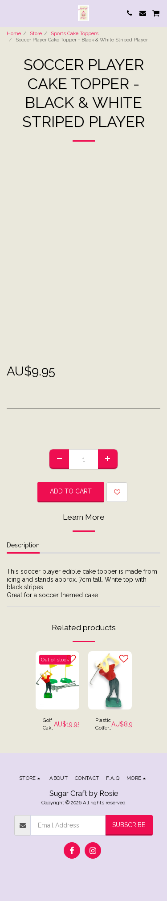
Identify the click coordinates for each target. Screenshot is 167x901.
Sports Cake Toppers (74, 33)
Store (36, 33)
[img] (57, 680)
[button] (9, 12)
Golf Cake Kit (48, 724)
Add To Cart (71, 491)
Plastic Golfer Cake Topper (103, 724)
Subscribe (128, 824)
